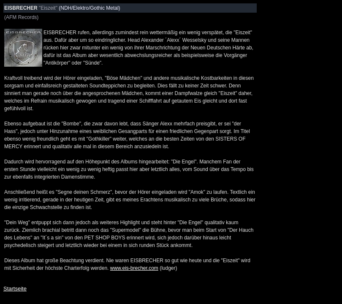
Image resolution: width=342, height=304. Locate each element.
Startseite (15, 288)
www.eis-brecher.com (134, 268)
